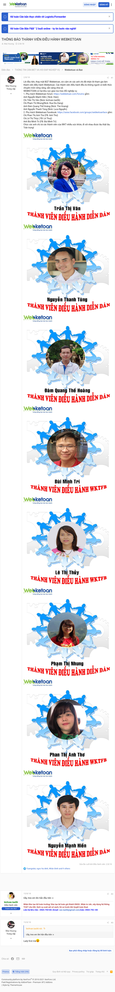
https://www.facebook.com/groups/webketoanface (82, 112)
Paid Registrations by (27, 982)
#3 (112, 922)
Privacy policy (78, 971)
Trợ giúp (90, 971)
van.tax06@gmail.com (69, 910)
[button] (5, 4)
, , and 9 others (48, 868)
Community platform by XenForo (29, 979)
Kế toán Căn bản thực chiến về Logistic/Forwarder (38, 16)
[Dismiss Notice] (109, 16)
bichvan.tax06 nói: (34, 928)
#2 (112, 894)
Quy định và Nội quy (61, 971)
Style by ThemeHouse (12, 985)
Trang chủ (100, 971)
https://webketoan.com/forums (69, 94)
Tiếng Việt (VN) (21, 971)
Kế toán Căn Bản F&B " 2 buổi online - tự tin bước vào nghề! (43, 28)
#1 (112, 78)
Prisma (5, 971)
